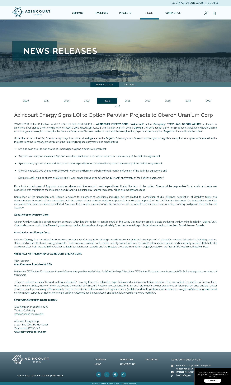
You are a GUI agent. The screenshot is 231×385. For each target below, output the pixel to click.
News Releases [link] (104, 84)
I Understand (212, 381)
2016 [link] (117, 106)
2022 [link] (107, 100)
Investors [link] (126, 359)
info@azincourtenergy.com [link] (28, 314)
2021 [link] (127, 100)
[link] (31, 12)
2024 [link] (66, 100)
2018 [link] (188, 100)
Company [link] (100, 359)
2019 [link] (168, 100)
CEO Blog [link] (129, 84)
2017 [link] (208, 100)
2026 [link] (26, 100)
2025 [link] (46, 100)
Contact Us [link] (127, 364)
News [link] (98, 364)
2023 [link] (87, 100)
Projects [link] (152, 359)
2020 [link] (147, 100)
